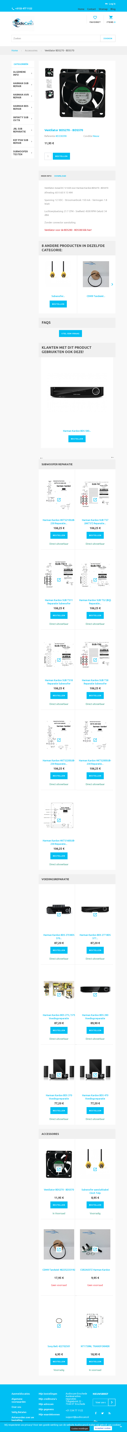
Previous (40, 457)
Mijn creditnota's (48, 1399)
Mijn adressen (46, 1404)
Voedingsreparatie (55, 879)
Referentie (49, 136)
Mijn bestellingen (48, 1393)
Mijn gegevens (46, 1409)
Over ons (16, 1407)
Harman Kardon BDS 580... (77, 431)
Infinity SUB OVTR (20, 119)
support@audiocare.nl (77, 1417)
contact (91, 9)
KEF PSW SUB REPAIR (20, 141)
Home (15, 50)
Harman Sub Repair (20, 84)
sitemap (103, 9)
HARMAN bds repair (20, 107)
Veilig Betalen (19, 1412)
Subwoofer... (58, 296)
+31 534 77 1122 (74, 1410)
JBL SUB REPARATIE (19, 130)
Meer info (46, 176)
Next (113, 457)
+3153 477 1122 (23, 8)
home (81, 9)
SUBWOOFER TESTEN (20, 153)
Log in (112, 3)
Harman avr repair (21, 96)
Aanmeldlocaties (21, 1393)
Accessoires (31, 50)
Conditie (87, 136)
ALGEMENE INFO (19, 73)
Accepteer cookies (103, 1428)
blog (113, 9)
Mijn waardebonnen (49, 1414)
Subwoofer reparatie (57, 464)
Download (60, 176)
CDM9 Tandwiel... (96, 296)
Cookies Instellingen (79, 1429)
